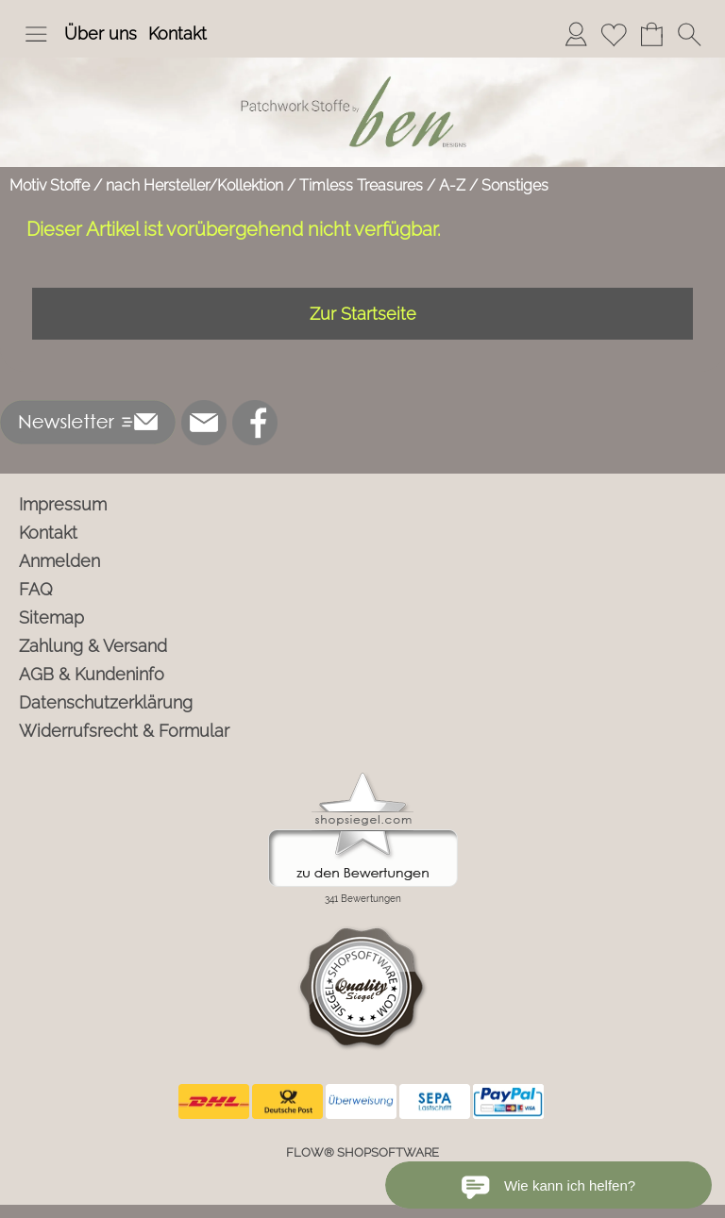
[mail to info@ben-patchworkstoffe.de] (204, 422)
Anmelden (59, 561)
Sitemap (51, 617)
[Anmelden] (576, 34)
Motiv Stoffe (49, 185)
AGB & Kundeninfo (91, 674)
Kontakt (177, 33)
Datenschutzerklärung (106, 702)
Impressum (63, 504)
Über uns (100, 33)
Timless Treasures (361, 185)
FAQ (36, 589)
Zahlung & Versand (93, 646)
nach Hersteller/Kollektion (194, 185)
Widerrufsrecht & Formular (124, 731)
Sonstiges (514, 185)
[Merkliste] (613, 34)
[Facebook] (254, 422)
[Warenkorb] (651, 34)
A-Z (452, 185)
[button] (36, 34)
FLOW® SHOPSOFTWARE (362, 1152)
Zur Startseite (363, 314)
